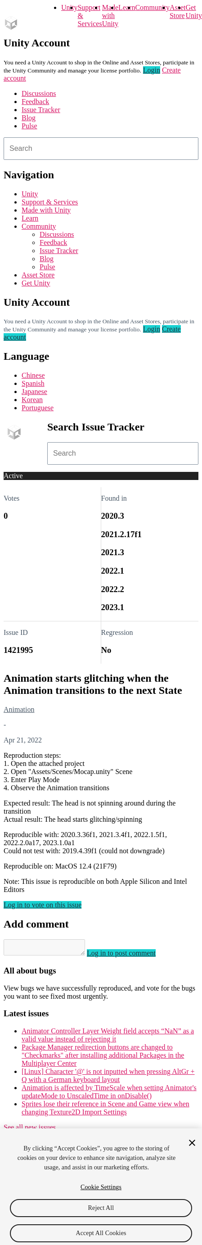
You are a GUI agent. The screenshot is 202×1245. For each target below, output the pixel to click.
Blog (29, 118)
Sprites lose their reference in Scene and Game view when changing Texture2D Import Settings (105, 1110)
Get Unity (193, 11)
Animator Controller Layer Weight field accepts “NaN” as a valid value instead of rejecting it (108, 1038)
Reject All (101, 1214)
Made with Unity (110, 15)
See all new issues (30, 1130)
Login (151, 70)
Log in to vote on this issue (42, 905)
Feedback (35, 101)
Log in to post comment (130, 956)
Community (152, 7)
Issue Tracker (41, 109)
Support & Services (50, 202)
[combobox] (101, 148)
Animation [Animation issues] (19, 709)
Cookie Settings (101, 1193)
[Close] (192, 1149)
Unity (69, 7)
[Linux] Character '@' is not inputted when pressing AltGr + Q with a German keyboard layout (108, 1078)
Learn (126, 7)
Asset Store (38, 275)
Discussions (39, 93)
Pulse (29, 126)
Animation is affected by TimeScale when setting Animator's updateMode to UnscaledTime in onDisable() (109, 1094)
